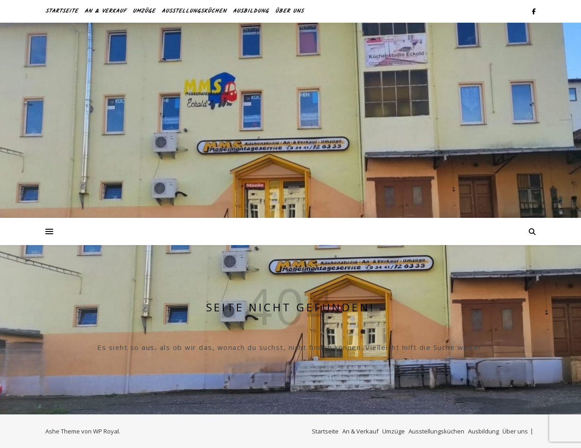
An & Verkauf (105, 11)
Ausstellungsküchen (194, 11)
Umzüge (144, 11)
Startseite (61, 11)
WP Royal (106, 431)
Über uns (289, 11)
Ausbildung (251, 11)
